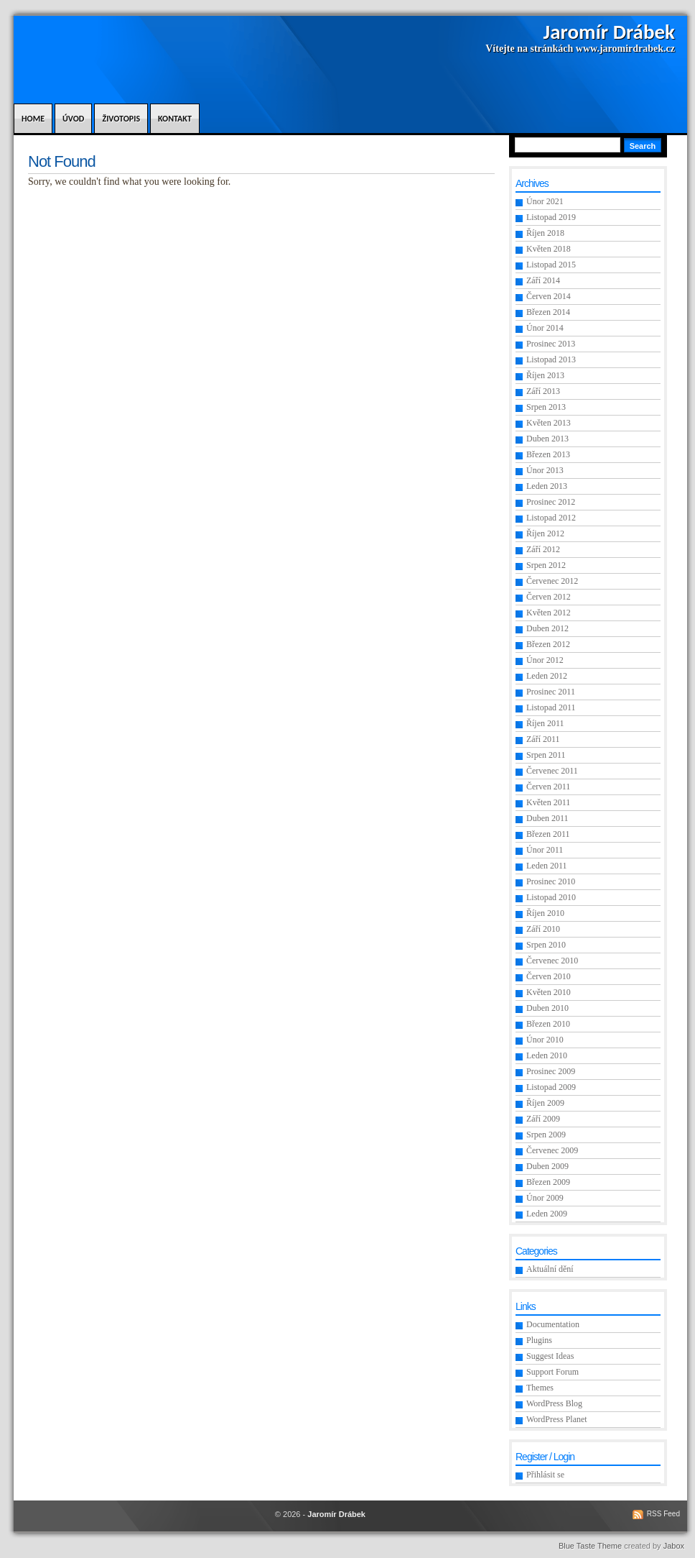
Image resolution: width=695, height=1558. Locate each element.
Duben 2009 (547, 1166)
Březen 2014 (548, 312)
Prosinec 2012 (550, 502)
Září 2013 (543, 391)
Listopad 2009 (551, 1087)
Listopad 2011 (551, 707)
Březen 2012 (548, 644)
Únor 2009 (545, 1198)
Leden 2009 (546, 1214)
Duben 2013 (547, 439)
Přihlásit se (545, 1475)
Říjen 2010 (545, 913)
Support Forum (552, 1372)
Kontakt (175, 119)
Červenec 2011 (552, 771)
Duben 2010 (547, 1008)
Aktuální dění (550, 1269)
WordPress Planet (556, 1419)
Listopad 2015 (551, 265)
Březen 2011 (548, 834)
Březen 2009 (548, 1182)
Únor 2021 (545, 201)
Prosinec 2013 (550, 344)
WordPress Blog (554, 1403)
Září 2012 (543, 549)
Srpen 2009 (546, 1134)
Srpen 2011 (546, 755)
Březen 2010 (548, 1024)
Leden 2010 (546, 1055)
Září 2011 (543, 739)
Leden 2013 (546, 486)
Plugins (539, 1340)
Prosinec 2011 (550, 692)
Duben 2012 (547, 628)
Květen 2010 (548, 992)
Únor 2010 (545, 1040)
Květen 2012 (548, 613)
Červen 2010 (548, 976)
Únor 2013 (545, 470)
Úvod (73, 119)
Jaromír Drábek (609, 32)
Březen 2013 (548, 454)
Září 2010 (543, 929)
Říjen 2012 (545, 533)
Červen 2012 (548, 597)
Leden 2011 (546, 866)
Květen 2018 (548, 249)
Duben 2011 (547, 818)
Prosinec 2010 (550, 881)
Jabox (673, 1545)
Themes (540, 1388)
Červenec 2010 (552, 961)
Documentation (552, 1324)
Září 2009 (543, 1119)
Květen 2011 (548, 802)
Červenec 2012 (552, 581)
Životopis (121, 119)
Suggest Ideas (550, 1356)
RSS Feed (663, 1514)
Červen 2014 (548, 296)
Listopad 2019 (551, 217)
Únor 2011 (544, 850)
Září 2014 (543, 280)
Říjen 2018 (545, 233)
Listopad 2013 (551, 359)
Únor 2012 (545, 660)
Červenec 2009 (552, 1150)
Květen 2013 (548, 423)
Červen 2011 (548, 787)
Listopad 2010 (551, 897)
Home (33, 119)
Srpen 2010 (546, 945)
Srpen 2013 (546, 407)
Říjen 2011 (545, 723)
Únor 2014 (545, 328)
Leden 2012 (546, 676)
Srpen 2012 (546, 565)
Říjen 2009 (545, 1103)
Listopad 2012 (551, 518)
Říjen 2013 (545, 375)
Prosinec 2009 (550, 1071)
